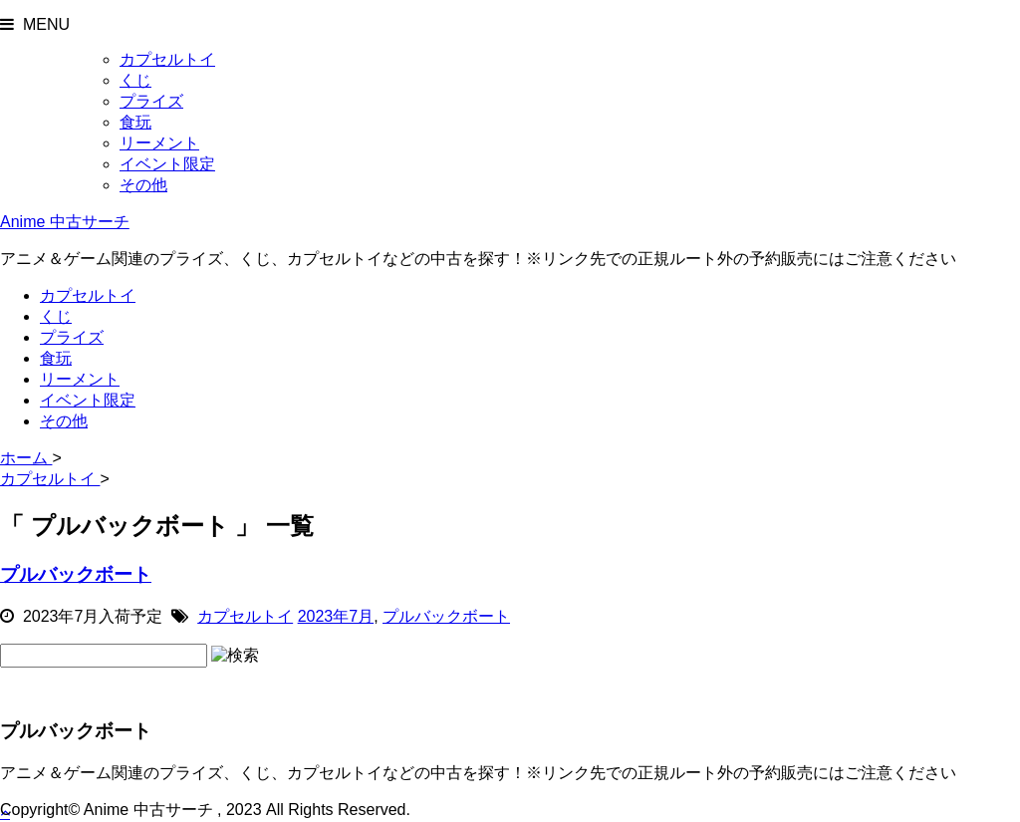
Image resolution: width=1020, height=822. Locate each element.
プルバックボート (75, 574)
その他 (143, 184)
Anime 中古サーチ (64, 221)
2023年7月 (336, 616)
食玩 (135, 122)
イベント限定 (167, 163)
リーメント (159, 143)
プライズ (151, 101)
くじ (135, 80)
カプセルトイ (167, 59)
